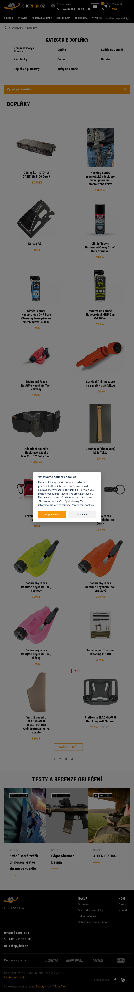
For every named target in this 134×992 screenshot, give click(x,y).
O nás (122, 904)
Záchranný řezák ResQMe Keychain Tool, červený (36, 385)
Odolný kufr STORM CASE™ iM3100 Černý (36, 174)
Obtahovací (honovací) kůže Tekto (100, 450)
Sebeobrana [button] (82, 18)
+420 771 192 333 (20, 939)
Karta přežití (36, 243)
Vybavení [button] (23, 18)
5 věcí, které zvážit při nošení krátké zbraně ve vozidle (23, 862)
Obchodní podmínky (90, 910)
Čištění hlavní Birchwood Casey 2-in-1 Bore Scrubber (100, 247)
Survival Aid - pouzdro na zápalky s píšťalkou (100, 383)
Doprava (83, 904)
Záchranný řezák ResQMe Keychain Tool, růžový (36, 654)
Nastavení (82, 514)
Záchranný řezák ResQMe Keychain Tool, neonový (36, 586)
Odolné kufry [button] (64, 18)
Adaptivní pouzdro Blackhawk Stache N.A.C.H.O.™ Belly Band (36, 452)
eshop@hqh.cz (18, 946)
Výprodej (97, 18)
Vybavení (17, 27)
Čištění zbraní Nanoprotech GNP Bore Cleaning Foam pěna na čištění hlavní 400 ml (36, 316)
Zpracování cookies (82, 505)
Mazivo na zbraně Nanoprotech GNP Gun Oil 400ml (100, 314)
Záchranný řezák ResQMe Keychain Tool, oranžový (100, 586)
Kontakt (123, 910)
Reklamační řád (87, 916)
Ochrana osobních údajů (93, 922)
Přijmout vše (52, 514)
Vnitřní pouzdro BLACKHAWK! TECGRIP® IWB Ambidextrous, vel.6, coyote (36, 725)
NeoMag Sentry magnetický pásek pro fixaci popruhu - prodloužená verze (100, 178)
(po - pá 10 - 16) (80, 8)
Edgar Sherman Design (63, 859)
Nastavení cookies (15, 977)
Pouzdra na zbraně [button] (43, 18)
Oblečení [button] (10, 18)
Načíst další (68, 747)
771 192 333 (63, 8)
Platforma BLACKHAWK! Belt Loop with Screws (100, 719)
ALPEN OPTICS (104, 856)
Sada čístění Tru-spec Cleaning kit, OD (100, 652)
